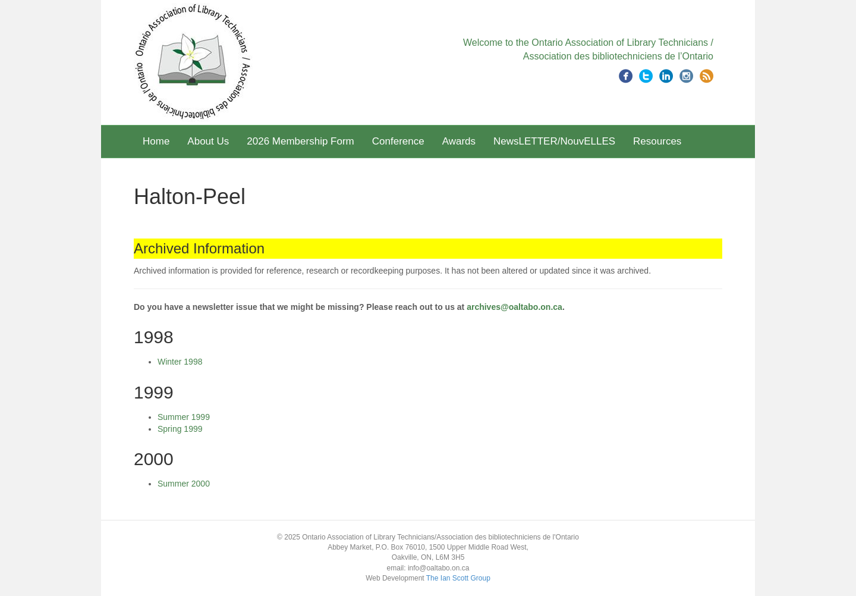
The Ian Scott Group (458, 578)
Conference (398, 141)
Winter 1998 (180, 361)
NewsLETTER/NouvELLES (554, 141)
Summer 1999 (184, 417)
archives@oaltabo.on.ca (514, 307)
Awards (459, 141)
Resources (657, 141)
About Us (208, 141)
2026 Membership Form (300, 141)
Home (156, 141)
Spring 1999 (180, 429)
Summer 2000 (184, 483)
